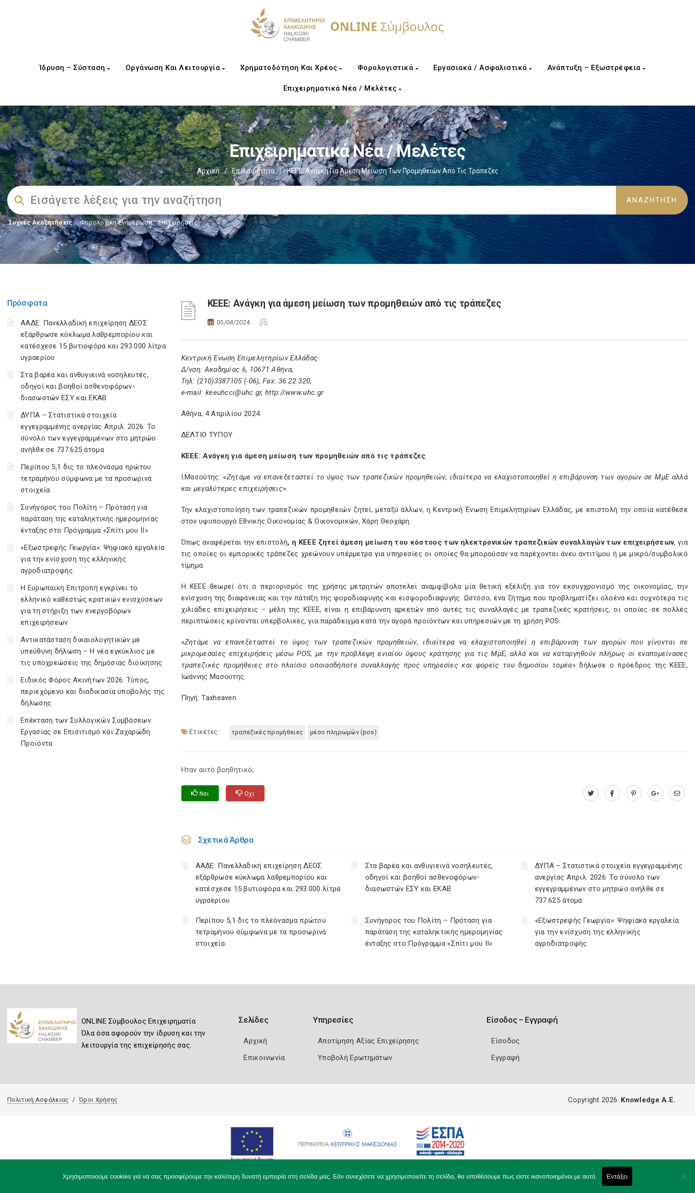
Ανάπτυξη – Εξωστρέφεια (596, 67)
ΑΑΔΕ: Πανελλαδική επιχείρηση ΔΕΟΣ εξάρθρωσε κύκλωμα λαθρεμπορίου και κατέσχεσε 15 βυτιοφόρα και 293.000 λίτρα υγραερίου (268, 883)
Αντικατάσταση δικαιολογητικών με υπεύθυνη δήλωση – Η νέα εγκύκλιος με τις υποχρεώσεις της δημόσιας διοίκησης (91, 651)
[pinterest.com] (634, 793)
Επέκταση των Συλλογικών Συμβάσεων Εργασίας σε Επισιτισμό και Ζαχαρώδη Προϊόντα (86, 732)
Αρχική (208, 171)
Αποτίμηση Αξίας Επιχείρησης (368, 1041)
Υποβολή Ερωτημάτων (355, 1057)
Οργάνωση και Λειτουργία (175, 67)
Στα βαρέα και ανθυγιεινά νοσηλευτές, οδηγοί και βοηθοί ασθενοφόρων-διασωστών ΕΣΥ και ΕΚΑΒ (85, 386)
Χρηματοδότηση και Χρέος (291, 67)
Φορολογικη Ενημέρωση (116, 222)
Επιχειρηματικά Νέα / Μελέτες (342, 88)
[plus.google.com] (655, 793)
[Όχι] (683, 1181)
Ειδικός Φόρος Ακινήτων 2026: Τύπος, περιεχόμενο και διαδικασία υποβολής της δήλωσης (93, 691)
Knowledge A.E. (648, 1100)
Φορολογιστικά (388, 67)
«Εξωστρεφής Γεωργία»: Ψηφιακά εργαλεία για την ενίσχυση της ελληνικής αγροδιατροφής (92, 559)
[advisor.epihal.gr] (677, 793)
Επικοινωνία (264, 1057)
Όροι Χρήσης (98, 1099)
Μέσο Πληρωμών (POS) (343, 732)
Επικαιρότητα (253, 171)
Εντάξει (617, 1176)
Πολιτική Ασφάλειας (38, 1099)
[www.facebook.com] (612, 793)
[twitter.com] (591, 793)
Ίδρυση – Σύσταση (74, 67)
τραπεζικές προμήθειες (267, 732)
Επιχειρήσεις (177, 222)
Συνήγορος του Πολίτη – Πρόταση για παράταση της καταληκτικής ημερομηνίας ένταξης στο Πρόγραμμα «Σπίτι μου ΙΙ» (89, 519)
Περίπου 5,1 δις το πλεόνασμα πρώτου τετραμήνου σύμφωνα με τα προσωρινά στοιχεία (86, 478)
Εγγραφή (505, 1057)
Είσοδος (505, 1041)
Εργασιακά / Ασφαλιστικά (482, 67)
